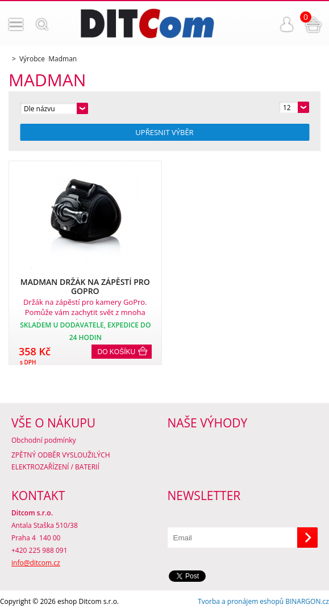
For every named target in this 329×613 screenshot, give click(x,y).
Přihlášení (287, 24)
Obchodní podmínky (43, 440)
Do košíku (117, 352)
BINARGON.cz (307, 601)
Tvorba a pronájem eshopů (241, 601)
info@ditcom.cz (35, 563)
